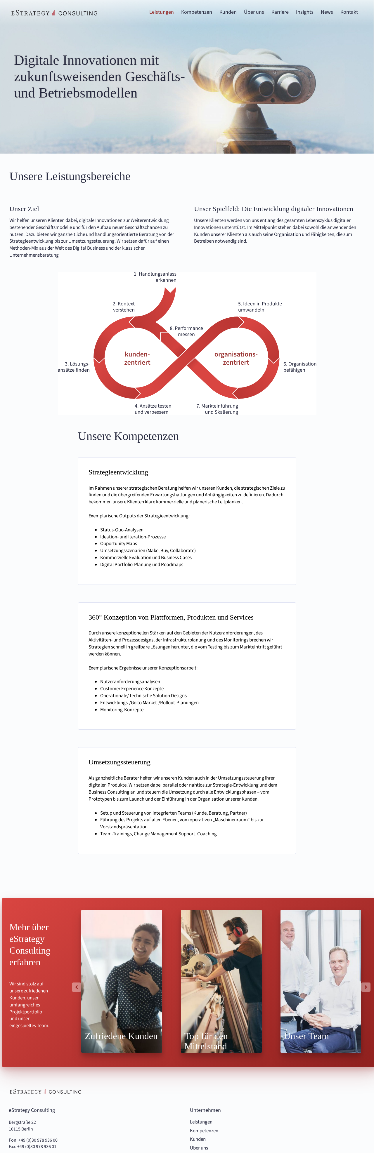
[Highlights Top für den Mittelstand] (221, 981)
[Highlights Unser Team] (320, 981)
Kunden (198, 1139)
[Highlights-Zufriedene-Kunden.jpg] (121, 981)
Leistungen (201, 1122)
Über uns (199, 1148)
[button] (76, 987)
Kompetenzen (204, 1131)
